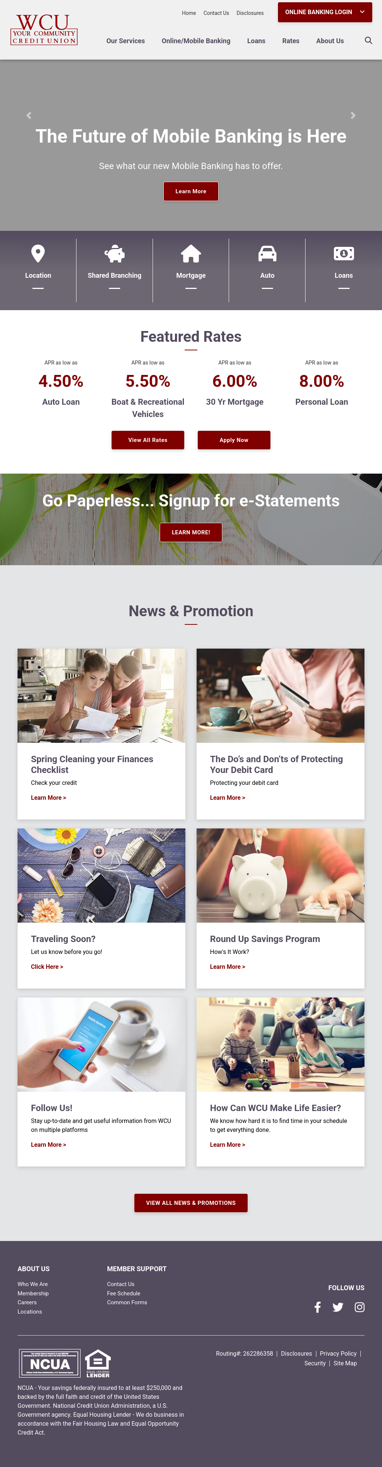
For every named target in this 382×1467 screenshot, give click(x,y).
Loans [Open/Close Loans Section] (256, 41)
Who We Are (33, 1284)
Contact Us (216, 13)
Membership (33, 1293)
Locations (30, 1311)
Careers (27, 1302)
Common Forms (127, 1302)
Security (315, 1363)
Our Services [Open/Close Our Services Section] (125, 41)
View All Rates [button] (147, 440)
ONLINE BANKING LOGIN (325, 12)
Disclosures (250, 13)
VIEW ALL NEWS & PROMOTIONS (191, 1203)
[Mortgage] (191, 270)
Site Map (345, 1363)
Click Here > (47, 966)
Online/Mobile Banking (196, 41)
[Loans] (344, 270)
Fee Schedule (123, 1293)
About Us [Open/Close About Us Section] (330, 41)
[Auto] (267, 270)
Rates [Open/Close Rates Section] (291, 41)
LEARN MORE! (191, 532)
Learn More (191, 191)
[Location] (38, 270)
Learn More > (48, 797)
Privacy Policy (338, 1353)
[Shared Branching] (114, 270)
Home (189, 13)
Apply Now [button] (234, 440)
